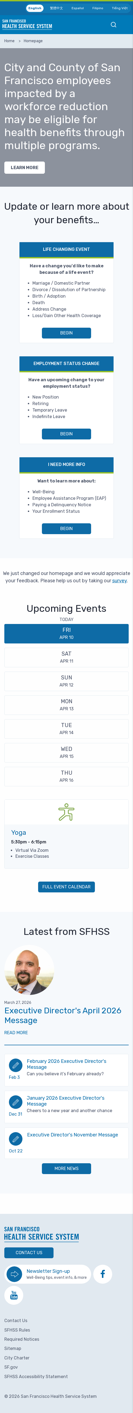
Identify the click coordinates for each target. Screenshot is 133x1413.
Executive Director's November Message (72, 1135)
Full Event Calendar (66, 886)
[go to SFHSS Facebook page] (102, 1274)
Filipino (97, 8)
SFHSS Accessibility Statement (36, 1376)
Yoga (18, 832)
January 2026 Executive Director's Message (65, 1101)
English (34, 8)
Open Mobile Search (113, 24)
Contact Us (29, 1252)
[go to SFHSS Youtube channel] (13, 1295)
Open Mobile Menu (126, 24)
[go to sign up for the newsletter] (47, 1274)
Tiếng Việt (120, 8)
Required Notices (21, 1339)
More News (67, 1168)
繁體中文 (56, 8)
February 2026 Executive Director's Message (66, 1064)
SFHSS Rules (17, 1330)
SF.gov (11, 1367)
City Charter (16, 1358)
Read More (16, 1032)
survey (119, 581)
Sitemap (12, 1348)
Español (78, 8)
